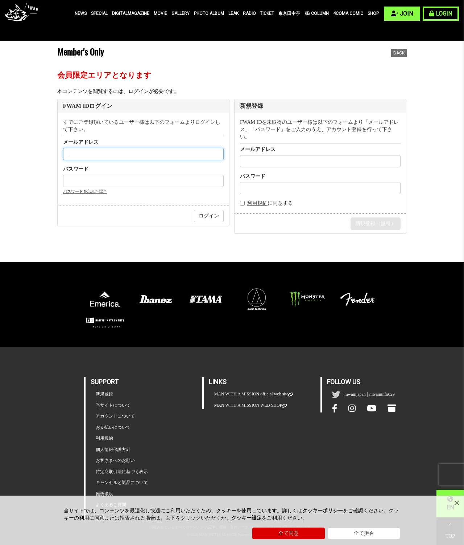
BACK (399, 53)
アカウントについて (115, 416)
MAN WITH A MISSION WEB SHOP (248, 405)
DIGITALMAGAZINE (130, 13)
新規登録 (104, 393)
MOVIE (160, 13)
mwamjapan (355, 394)
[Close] (456, 503)
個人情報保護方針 (113, 449)
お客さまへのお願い (115, 460)
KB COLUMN (316, 13)
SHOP (373, 13)
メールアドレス (81, 142)
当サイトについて (113, 405)
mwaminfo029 (382, 394)
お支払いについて (113, 427)
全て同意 (288, 533)
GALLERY (180, 13)
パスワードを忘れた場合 (85, 191)
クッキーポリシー (322, 510)
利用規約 (257, 203)
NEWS (81, 13)
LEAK (233, 13)
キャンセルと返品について (122, 482)
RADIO (249, 13)
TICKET (267, 13)
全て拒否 (364, 533)
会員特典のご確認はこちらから (370, 244)
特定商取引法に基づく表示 (122, 471)
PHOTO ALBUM (209, 13)
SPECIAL (99, 13)
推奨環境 (104, 493)
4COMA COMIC (348, 13)
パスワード (75, 169)
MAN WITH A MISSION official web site (251, 394)
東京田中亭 (289, 13)
